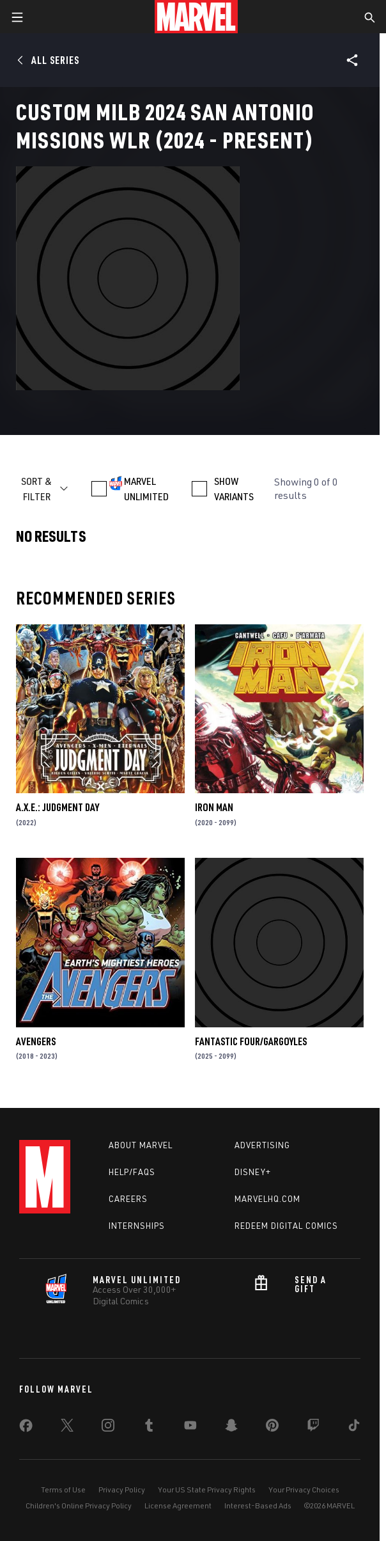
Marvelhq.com (267, 1199)
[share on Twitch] (313, 1427)
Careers (128, 1199)
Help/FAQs (132, 1172)
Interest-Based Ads (257, 1505)
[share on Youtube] (190, 1427)
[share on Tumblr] (149, 1427)
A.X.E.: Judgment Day (57, 807)
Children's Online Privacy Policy (79, 1505)
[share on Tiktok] (354, 1427)
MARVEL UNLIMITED (146, 489)
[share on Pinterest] (272, 1427)
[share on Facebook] (26, 1428)
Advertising (262, 1145)
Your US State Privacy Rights (207, 1489)
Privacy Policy (121, 1489)
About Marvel (141, 1145)
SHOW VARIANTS (234, 489)
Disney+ (253, 1172)
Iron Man (214, 807)
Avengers (36, 1041)
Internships (137, 1226)
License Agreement (178, 1505)
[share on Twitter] (67, 1427)
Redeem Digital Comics (286, 1226)
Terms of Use (63, 1489)
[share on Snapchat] (231, 1427)
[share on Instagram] (108, 1427)
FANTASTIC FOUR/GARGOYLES (251, 1041)
